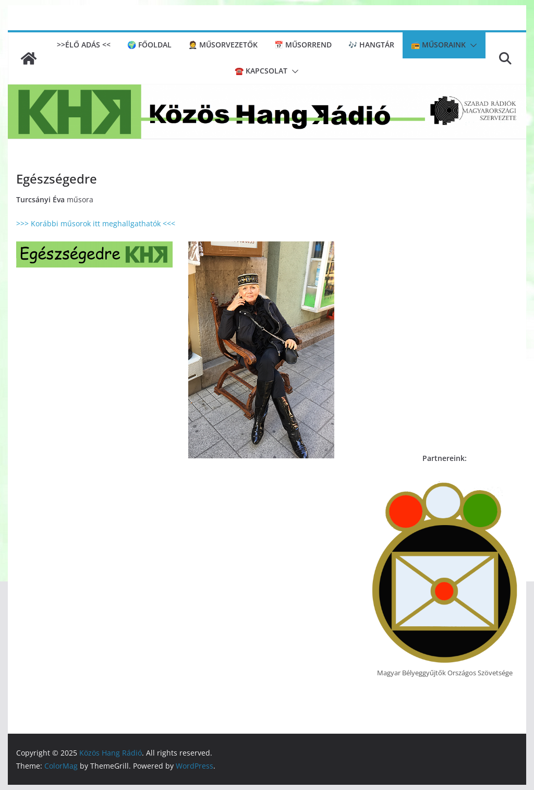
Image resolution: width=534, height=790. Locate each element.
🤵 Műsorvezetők (223, 45)
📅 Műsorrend (303, 45)
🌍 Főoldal (149, 45)
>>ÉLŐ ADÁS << (84, 45)
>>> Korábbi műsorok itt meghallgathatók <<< (95, 223)
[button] (471, 45)
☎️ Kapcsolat (261, 71)
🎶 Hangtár (371, 45)
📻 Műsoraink (438, 45)
